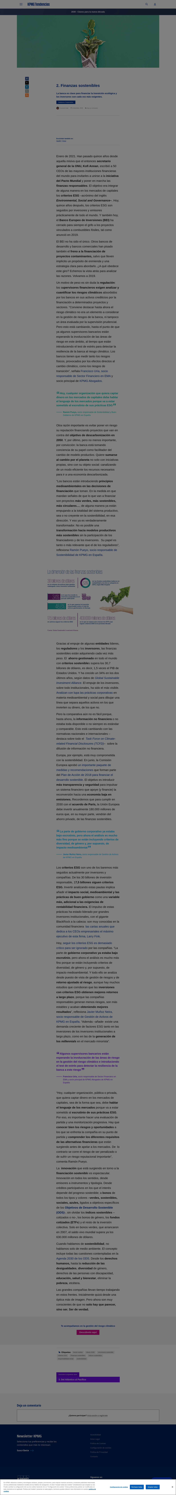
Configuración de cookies (119, 1487)
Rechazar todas (136, 1487)
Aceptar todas (153, 1487)
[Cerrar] (172, 1487)
